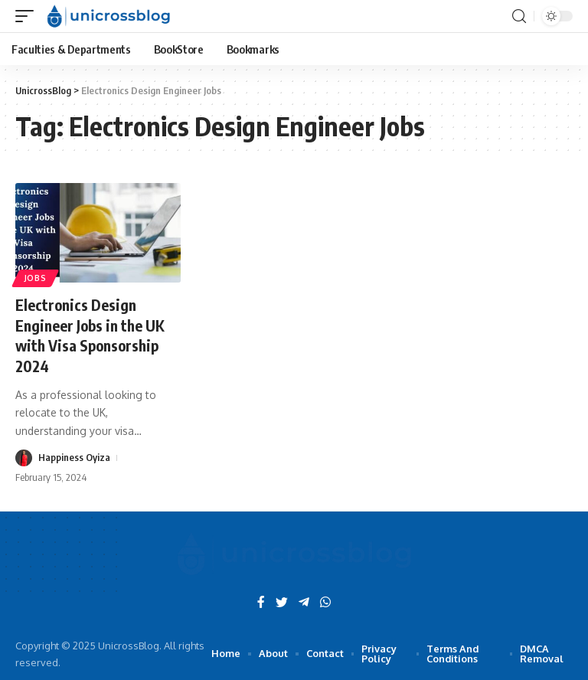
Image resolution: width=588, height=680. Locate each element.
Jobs (35, 278)
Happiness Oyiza (74, 456)
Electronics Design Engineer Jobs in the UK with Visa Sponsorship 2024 (92, 334)
